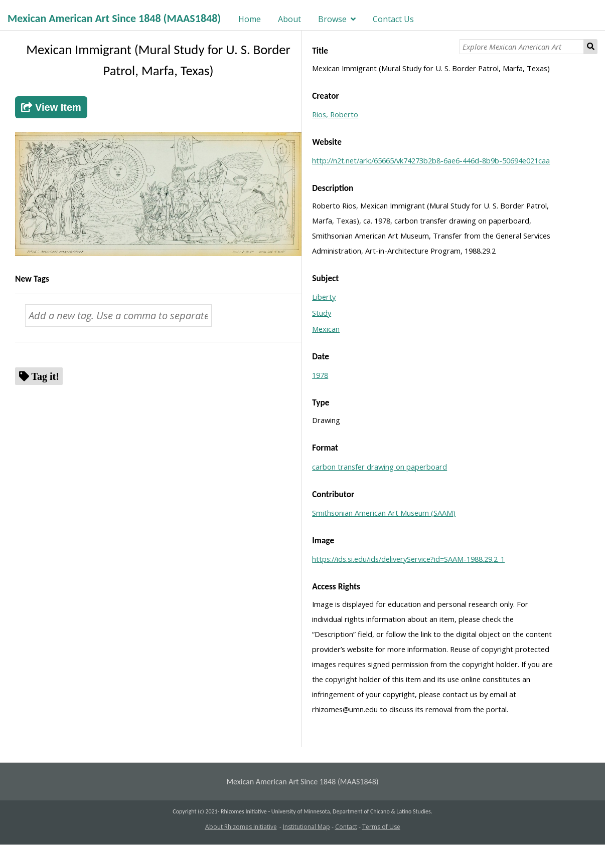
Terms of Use (381, 826)
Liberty (324, 297)
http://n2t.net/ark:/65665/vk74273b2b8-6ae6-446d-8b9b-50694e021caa (431, 160)
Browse (332, 19)
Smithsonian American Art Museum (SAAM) (384, 513)
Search (590, 46)
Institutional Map (306, 826)
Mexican (326, 329)
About (289, 19)
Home (249, 19)
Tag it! (45, 376)
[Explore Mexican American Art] (522, 46)
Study (321, 313)
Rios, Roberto (335, 114)
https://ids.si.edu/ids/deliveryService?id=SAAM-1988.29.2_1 (408, 559)
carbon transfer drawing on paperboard (379, 467)
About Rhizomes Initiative (241, 826)
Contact (346, 826)
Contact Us (393, 19)
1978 (320, 375)
